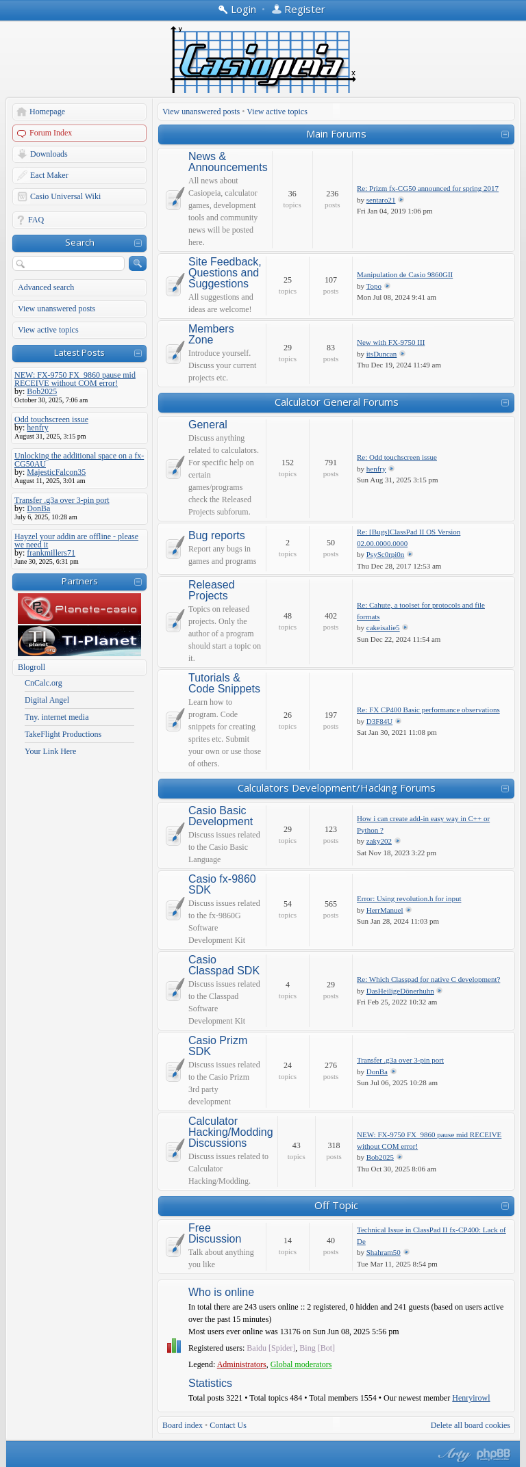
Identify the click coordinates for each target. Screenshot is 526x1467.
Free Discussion (214, 1234)
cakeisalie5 (383, 627)
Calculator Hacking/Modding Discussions (230, 1132)
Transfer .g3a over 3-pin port (400, 1060)
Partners (80, 581)
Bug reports (216, 535)
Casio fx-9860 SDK (222, 885)
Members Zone (211, 335)
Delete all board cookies (470, 1425)
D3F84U (379, 721)
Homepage (47, 111)
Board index (182, 1425)
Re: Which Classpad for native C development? (428, 979)
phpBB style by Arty (452, 1454)
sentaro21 (381, 200)
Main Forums (336, 133)
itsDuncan (381, 354)
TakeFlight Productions (63, 734)
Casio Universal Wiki (65, 196)
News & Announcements (228, 162)
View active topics (48, 330)
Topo (373, 286)
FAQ (36, 219)
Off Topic (336, 1205)
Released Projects (211, 590)
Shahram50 (383, 1252)
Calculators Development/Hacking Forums (337, 787)
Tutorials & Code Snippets (224, 683)
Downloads (49, 154)
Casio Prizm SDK (217, 1046)
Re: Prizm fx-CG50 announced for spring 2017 (428, 188)
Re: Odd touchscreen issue (397, 457)
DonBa (377, 1071)
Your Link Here (50, 751)
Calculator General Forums (337, 401)
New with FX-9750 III (391, 342)
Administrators (241, 1364)
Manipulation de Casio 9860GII (405, 274)
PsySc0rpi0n (385, 554)
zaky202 (379, 841)
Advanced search (46, 287)
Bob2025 (380, 1157)
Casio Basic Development (220, 816)
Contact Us (228, 1425)
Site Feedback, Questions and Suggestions (225, 273)
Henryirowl (471, 1398)
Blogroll (31, 667)
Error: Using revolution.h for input (409, 898)
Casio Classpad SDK (224, 965)
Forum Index (50, 133)
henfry (376, 469)
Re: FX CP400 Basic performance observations (428, 709)
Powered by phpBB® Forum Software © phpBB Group (493, 1454)
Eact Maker (49, 175)
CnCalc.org (43, 683)
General (207, 424)
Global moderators (301, 1364)
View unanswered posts (56, 308)
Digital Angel (47, 700)
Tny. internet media (57, 717)
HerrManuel (384, 910)
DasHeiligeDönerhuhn (400, 991)
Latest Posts (79, 352)
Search (80, 242)
